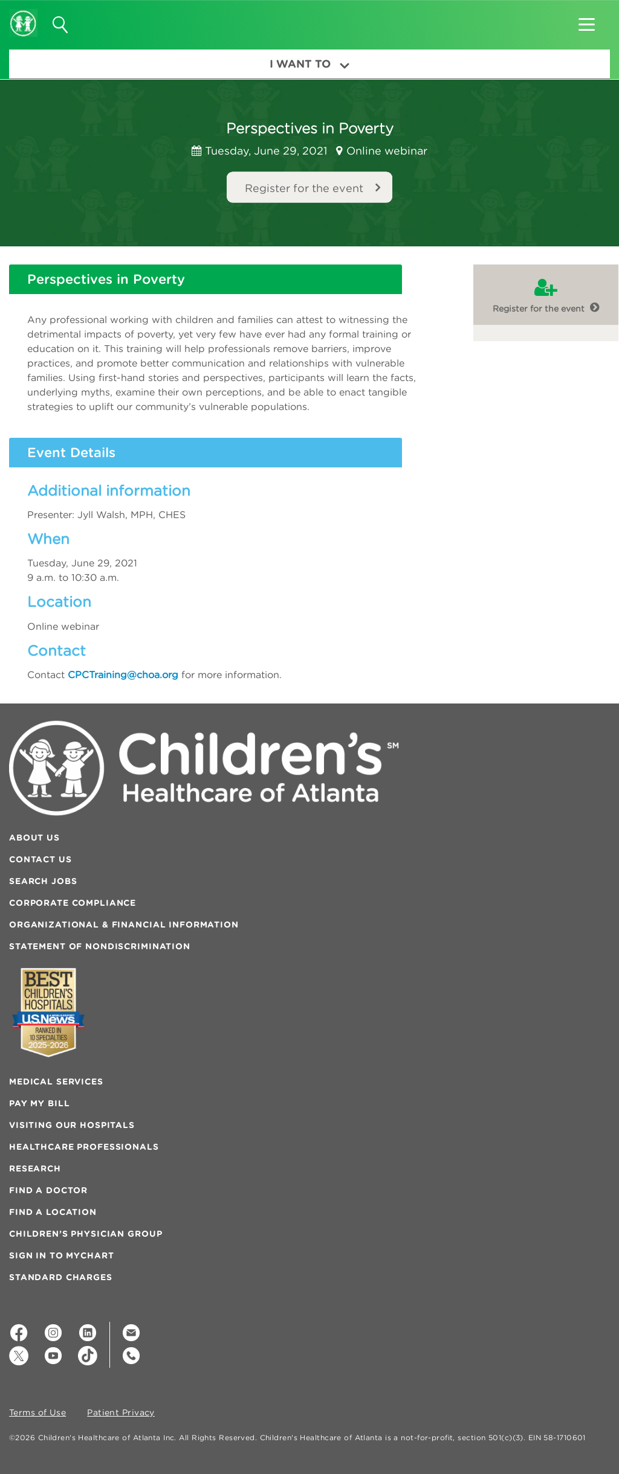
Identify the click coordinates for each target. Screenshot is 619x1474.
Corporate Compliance (72, 902)
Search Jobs (43, 881)
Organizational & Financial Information (124, 924)
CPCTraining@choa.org (123, 674)
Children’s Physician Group (85, 1233)
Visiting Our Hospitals (72, 1125)
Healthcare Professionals (84, 1146)
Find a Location (53, 1211)
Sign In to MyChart (61, 1255)
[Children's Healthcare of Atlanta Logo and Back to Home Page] (23, 15)
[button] (586, 20)
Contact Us (40, 859)
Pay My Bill (39, 1103)
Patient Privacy (121, 1413)
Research (35, 1168)
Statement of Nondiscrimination (99, 946)
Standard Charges (60, 1277)
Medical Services (56, 1081)
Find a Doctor (48, 1190)
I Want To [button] (309, 64)
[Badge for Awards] (48, 1012)
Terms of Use (37, 1413)
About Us (34, 837)
